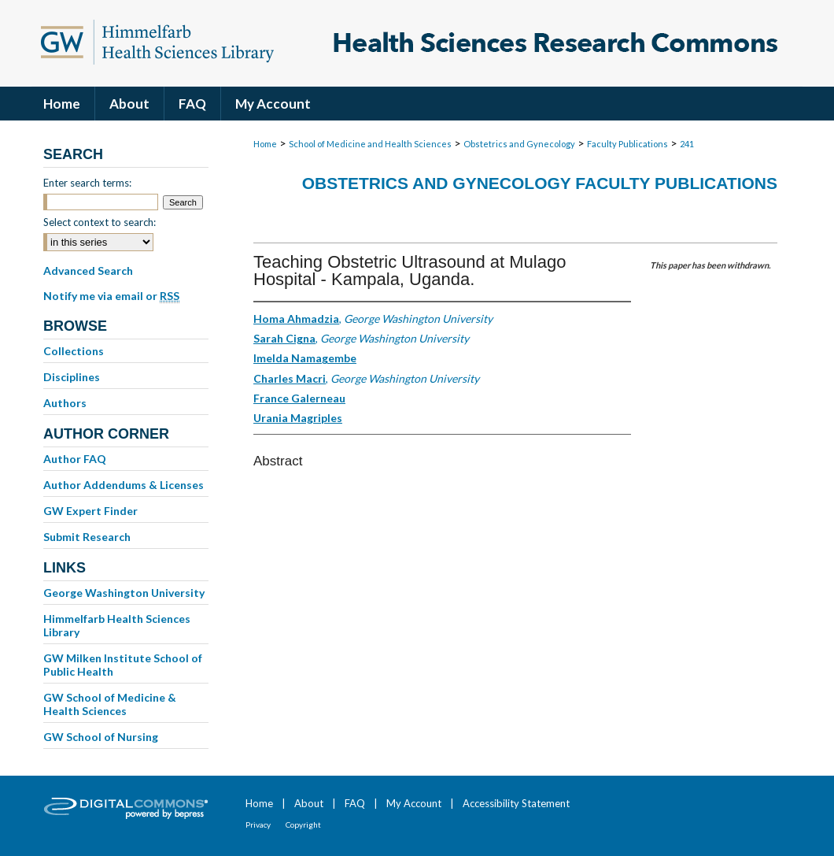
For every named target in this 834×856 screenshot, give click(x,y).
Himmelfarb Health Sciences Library (116, 625)
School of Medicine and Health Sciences (370, 144)
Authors (65, 402)
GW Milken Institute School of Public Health (122, 664)
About (308, 803)
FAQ (355, 803)
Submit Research (87, 536)
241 (687, 144)
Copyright (303, 824)
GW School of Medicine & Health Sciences (109, 704)
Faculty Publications (627, 144)
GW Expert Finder (90, 510)
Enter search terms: (87, 182)
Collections (73, 351)
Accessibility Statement (516, 803)
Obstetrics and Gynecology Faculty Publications (539, 183)
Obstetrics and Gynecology (519, 144)
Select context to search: (99, 222)
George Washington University (124, 592)
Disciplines (71, 377)
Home (265, 144)
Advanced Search (88, 270)
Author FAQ (74, 458)
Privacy (258, 824)
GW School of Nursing (100, 736)
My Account (413, 803)
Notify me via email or (111, 296)
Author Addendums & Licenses (123, 484)
